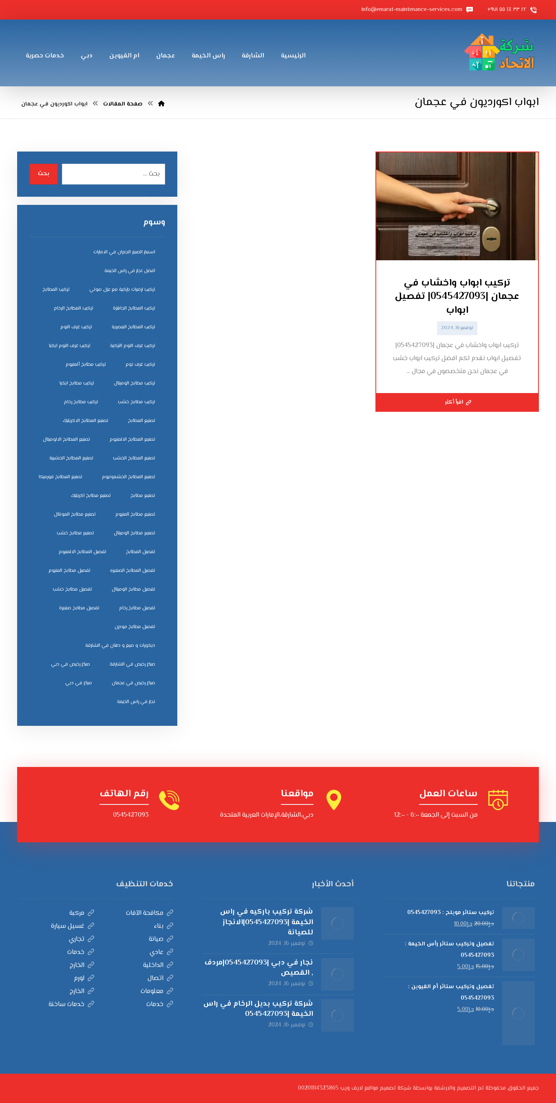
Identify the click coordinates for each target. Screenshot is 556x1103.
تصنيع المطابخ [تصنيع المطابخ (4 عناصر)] (141, 421)
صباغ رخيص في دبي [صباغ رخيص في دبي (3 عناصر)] (70, 664)
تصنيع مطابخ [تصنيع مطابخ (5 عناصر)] (142, 496)
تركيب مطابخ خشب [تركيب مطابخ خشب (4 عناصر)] (136, 402)
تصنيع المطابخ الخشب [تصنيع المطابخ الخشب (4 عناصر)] (134, 458)
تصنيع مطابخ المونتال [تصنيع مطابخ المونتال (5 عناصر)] (75, 515)
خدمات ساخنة (71, 1005)
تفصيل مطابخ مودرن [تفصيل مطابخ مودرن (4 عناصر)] (135, 627)
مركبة (81, 913)
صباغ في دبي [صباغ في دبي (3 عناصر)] (78, 683)
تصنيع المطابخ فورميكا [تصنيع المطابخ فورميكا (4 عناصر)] (60, 477)
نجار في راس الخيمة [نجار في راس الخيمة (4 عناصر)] (136, 702)
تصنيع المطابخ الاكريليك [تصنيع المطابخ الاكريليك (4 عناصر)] (85, 421)
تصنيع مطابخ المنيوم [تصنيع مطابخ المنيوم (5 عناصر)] (135, 515)
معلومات (157, 992)
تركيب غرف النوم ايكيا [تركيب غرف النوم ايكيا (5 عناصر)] (69, 346)
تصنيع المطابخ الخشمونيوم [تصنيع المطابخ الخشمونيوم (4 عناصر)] (128, 477)
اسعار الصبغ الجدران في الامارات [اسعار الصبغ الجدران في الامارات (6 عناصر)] (124, 252)
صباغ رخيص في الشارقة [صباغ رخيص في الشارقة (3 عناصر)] (132, 664)
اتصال (160, 978)
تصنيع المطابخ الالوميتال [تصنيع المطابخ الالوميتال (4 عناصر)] (66, 440)
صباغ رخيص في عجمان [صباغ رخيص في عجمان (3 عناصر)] (133, 683)
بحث (43, 173)
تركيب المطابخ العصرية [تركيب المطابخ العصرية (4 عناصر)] (133, 327)
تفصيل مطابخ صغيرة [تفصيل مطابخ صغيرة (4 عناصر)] (79, 608)
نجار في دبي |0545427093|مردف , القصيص (259, 968)
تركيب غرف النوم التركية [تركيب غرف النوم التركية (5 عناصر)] (132, 346)
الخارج (82, 965)
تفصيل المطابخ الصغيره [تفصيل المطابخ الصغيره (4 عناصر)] (132, 571)
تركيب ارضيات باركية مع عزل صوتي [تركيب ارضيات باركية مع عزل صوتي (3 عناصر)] (122, 290)
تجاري (81, 939)
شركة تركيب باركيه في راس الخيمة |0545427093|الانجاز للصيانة (266, 922)
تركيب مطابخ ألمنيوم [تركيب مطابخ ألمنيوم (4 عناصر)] (86, 365)
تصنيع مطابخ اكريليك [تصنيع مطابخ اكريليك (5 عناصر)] (91, 496)
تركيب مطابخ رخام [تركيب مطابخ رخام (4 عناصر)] (81, 402)
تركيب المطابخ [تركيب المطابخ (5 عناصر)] (56, 290)
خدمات (80, 952)
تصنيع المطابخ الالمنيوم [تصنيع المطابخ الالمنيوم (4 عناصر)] (132, 440)
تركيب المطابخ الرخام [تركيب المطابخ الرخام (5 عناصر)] (73, 308)
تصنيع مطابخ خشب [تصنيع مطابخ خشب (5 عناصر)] (75, 533)
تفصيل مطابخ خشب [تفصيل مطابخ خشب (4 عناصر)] (72, 589)
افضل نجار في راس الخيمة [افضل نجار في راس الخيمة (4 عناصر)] (129, 271)
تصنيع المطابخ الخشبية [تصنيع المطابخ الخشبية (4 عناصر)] (71, 458)
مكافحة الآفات (149, 913)
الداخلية (158, 965)
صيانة (161, 939)
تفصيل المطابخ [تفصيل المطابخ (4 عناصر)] (140, 552)
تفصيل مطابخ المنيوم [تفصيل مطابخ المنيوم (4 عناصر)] (69, 571)
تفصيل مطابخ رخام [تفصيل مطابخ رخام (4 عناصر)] (137, 608)
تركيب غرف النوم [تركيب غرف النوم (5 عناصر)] (76, 327)
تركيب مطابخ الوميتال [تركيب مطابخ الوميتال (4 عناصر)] (134, 383)
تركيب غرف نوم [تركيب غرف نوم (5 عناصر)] (140, 365)
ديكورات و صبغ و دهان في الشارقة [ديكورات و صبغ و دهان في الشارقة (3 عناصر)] (120, 646)
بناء (163, 926)
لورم (84, 978)
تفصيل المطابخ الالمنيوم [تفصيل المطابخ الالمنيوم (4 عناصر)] (82, 552)
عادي (161, 952)
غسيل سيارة (72, 926)
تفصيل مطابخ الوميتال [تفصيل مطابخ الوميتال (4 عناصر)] (133, 589)
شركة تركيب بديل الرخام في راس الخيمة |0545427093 (258, 1009)
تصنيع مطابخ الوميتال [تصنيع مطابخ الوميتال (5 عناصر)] (134, 533)
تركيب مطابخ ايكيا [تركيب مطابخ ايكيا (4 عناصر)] (77, 383)
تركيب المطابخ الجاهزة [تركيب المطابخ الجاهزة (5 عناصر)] (134, 308)
